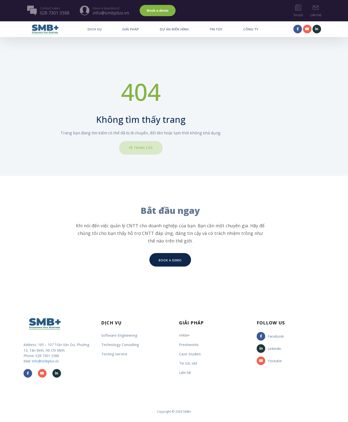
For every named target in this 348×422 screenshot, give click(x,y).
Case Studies (190, 353)
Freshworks (189, 344)
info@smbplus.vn (45, 361)
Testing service (114, 353)
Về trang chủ (141, 148)
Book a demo (157, 11)
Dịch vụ (95, 29)
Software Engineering (119, 335)
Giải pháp (130, 29)
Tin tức (298, 10)
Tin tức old (188, 363)
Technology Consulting (120, 344)
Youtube (269, 361)
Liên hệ (316, 10)
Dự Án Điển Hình (174, 29)
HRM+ (184, 335)
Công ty (250, 29)
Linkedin (269, 348)
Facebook (270, 336)
